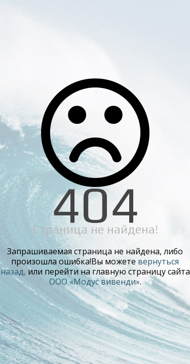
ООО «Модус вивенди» (94, 281)
